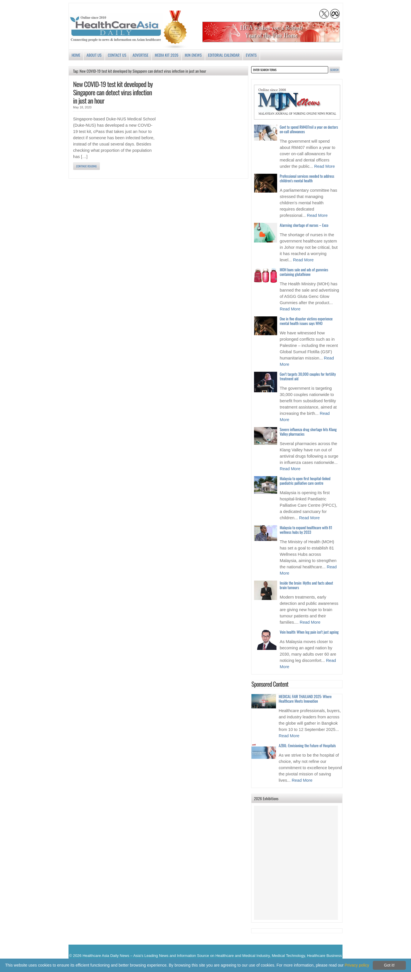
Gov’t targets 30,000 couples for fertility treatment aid (308, 376)
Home (76, 55)
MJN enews (193, 55)
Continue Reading (86, 166)
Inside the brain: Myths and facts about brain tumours (306, 585)
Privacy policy (357, 965)
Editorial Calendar (223, 55)
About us (94, 55)
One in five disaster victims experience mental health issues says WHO (306, 321)
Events (251, 55)
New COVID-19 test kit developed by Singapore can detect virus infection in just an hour (113, 92)
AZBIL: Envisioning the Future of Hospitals (307, 745)
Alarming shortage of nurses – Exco (304, 225)
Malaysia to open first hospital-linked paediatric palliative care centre (305, 481)
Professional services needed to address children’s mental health (307, 178)
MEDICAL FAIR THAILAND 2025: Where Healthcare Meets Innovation (305, 699)
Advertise (141, 55)
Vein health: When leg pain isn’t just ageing (309, 632)
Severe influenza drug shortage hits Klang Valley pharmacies (308, 432)
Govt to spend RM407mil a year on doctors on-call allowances (309, 129)
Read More (324, 166)
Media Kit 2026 (166, 55)
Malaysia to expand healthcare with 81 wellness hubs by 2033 (306, 530)
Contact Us (117, 55)
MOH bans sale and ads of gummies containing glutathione (304, 272)
